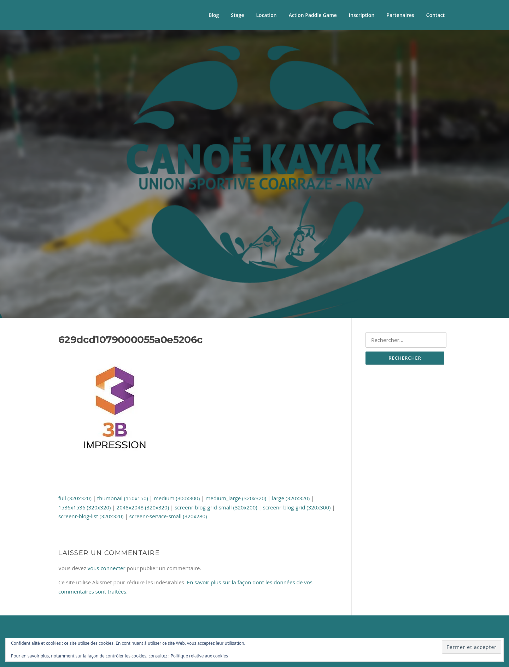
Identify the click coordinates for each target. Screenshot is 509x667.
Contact (435, 15)
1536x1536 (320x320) (84, 507)
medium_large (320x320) (235, 498)
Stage (237, 15)
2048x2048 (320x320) (143, 507)
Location (266, 15)
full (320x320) (75, 498)
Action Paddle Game (313, 15)
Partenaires (400, 15)
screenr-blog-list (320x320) (91, 516)
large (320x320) (291, 498)
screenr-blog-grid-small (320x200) (216, 507)
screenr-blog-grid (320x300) (297, 507)
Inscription (361, 15)
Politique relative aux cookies (199, 656)
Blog (214, 15)
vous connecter (106, 568)
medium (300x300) (177, 498)
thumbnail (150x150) (122, 498)
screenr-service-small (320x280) (168, 516)
